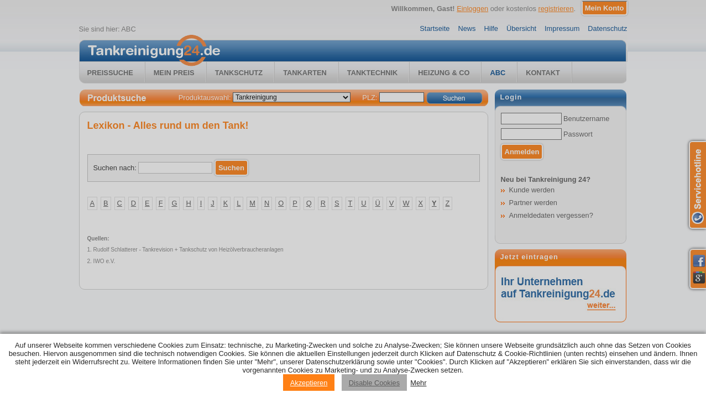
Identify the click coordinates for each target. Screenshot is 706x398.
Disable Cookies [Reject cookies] (374, 383)
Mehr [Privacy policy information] (418, 383)
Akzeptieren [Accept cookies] (309, 383)
